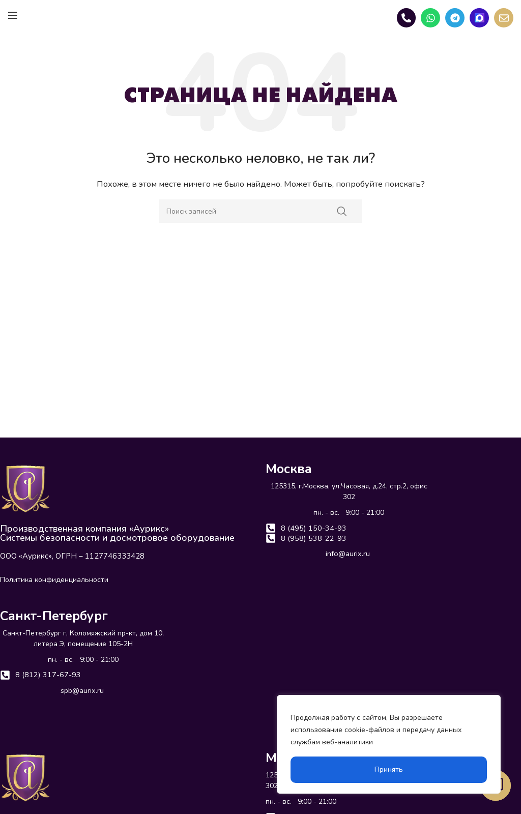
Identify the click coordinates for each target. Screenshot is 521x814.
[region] (389, 744)
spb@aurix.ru (82, 692)
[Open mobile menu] (13, 15)
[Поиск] (260, 211)
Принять (388, 769)
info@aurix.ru (348, 556)
